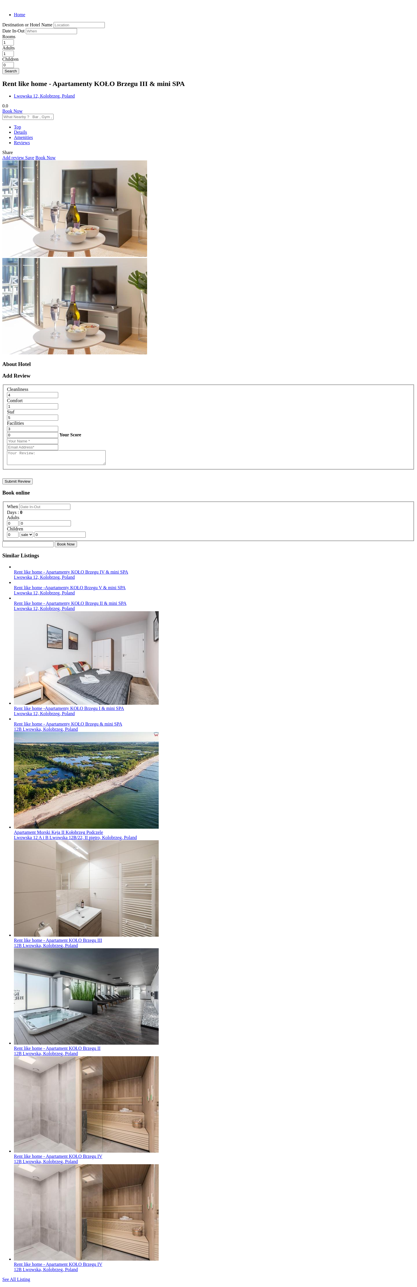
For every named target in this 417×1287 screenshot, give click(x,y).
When (13, 509)
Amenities (23, 137)
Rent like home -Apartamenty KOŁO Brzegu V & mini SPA (70, 590)
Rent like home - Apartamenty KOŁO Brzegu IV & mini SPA (71, 574)
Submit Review (17, 484)
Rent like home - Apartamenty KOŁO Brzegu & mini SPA (68, 726)
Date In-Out (14, 30)
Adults (8, 47)
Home (19, 14)
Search (11, 71)
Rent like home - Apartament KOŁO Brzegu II (57, 1050)
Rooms (8, 36)
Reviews (22, 142)
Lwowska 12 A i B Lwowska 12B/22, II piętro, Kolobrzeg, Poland (75, 840)
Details (20, 132)
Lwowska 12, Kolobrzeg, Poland (44, 96)
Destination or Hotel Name (27, 24)
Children (10, 59)
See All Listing (16, 1281)
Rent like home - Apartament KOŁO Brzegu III (58, 942)
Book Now (12, 111)
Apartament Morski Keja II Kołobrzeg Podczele (58, 834)
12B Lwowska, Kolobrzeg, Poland (46, 731)
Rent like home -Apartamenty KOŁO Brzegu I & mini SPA (69, 711)
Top (17, 127)
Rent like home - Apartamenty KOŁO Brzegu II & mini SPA (70, 605)
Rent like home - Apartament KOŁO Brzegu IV (58, 1158)
